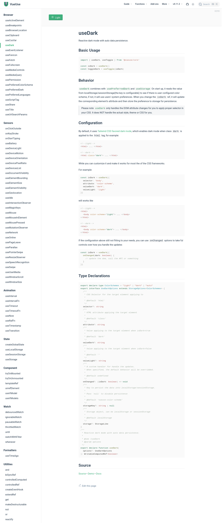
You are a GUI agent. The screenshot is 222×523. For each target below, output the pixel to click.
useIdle (9, 197)
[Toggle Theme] (193, 4)
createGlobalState (14, 344)
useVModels (11, 398)
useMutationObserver (16, 227)
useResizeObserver (15, 257)
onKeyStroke (11, 133)
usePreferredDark (14, 89)
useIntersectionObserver (18, 202)
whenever (10, 442)
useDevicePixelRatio (16, 163)
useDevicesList (13, 168)
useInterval (11, 296)
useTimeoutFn (12, 310)
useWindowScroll (14, 277)
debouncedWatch (14, 412)
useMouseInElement (16, 217)
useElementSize (13, 183)
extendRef (10, 494)
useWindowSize (13, 282)
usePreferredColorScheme (19, 84)
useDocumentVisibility (17, 173)
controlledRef (12, 484)
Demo (91, 497)
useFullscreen (12, 65)
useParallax (11, 247)
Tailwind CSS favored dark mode (114, 131)
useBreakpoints (13, 25)
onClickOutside (13, 128)
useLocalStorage (14, 349)
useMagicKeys (13, 207)
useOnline (10, 237)
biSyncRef (10, 474)
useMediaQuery (13, 75)
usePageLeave (13, 242)
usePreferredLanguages (17, 94)
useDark (9, 45)
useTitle (9, 109)
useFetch (10, 60)
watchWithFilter (13, 437)
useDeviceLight (13, 148)
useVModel (11, 393)
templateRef (11, 383)
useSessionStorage (15, 354)
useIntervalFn (12, 301)
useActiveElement (14, 20)
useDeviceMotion (14, 153)
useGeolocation (13, 192)
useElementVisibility (15, 188)
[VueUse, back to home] (12, 4)
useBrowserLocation (16, 30)
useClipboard (12, 35)
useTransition (12, 330)
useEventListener (14, 50)
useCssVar (11, 40)
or (6, 514)
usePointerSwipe (14, 252)
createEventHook (14, 489)
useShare (10, 104)
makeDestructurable (16, 504)
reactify (9, 519)
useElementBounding (16, 178)
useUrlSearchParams (16, 114)
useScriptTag (12, 99)
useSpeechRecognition (17, 262)
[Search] (209, 4)
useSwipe (10, 267)
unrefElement (12, 388)
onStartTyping (12, 138)
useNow (9, 315)
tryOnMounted (12, 373)
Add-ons (154, 4)
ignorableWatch (13, 417)
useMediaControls (14, 70)
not (7, 509)
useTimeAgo (12, 455)
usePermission (13, 79)
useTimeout (11, 306)
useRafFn (10, 320)
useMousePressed (15, 222)
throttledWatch (13, 427)
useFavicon (11, 55)
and (7, 469)
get (7, 499)
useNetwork (11, 232)
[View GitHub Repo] (187, 4)
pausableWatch (13, 422)
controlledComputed (16, 479)
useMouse (10, 212)
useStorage (11, 359)
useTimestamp (13, 325)
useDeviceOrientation (16, 158)
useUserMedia (12, 272)
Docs (98, 497)
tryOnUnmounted (14, 378)
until (7, 432)
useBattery (11, 143)
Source (82, 497)
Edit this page (87, 509)
